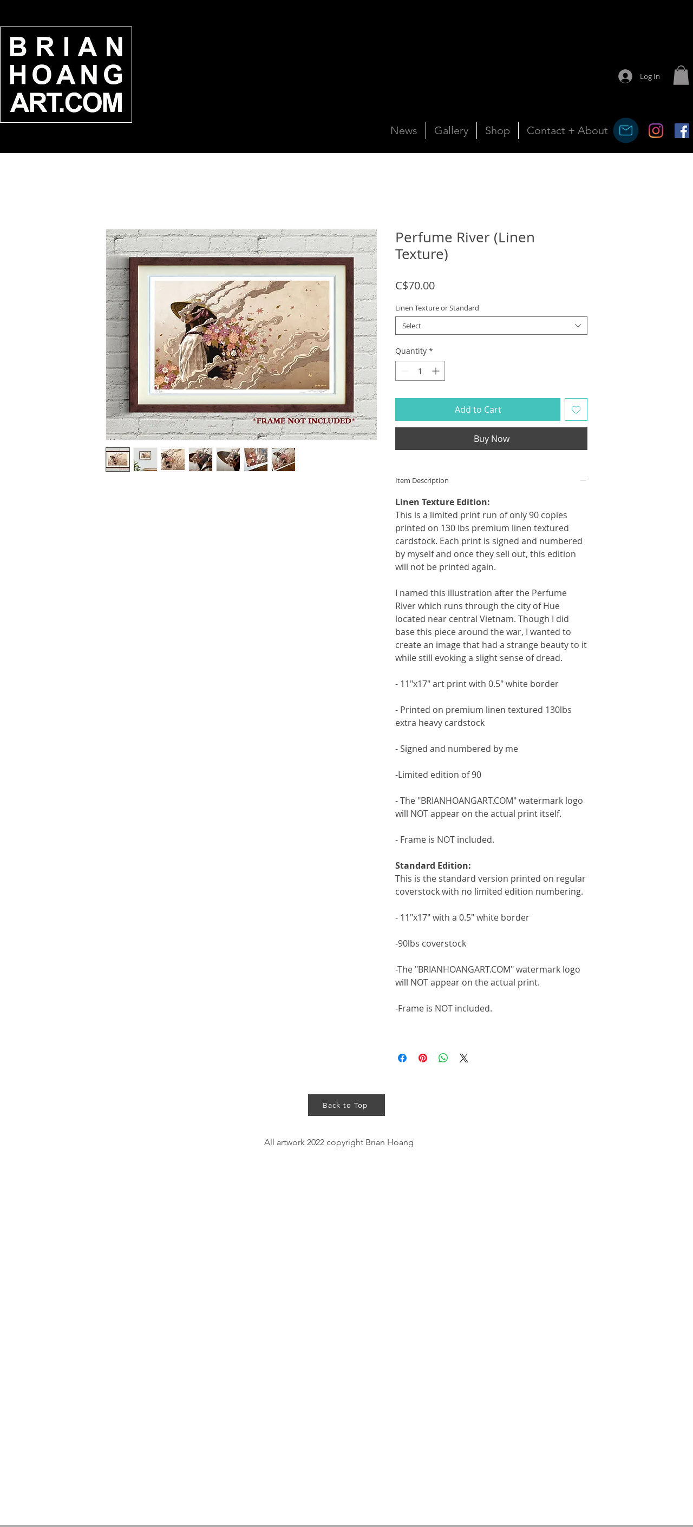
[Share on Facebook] (402, 1058)
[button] (681, 75)
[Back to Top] (346, 1105)
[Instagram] (656, 130)
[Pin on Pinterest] (422, 1058)
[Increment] (436, 370)
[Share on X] (463, 1058)
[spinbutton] (420, 370)
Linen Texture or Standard (437, 308)
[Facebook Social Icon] (682, 130)
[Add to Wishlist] (576, 409)
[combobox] (491, 325)
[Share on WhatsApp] (443, 1058)
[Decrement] (403, 370)
